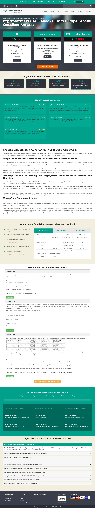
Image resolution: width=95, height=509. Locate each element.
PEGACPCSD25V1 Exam (11, 415)
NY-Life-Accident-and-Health (42, 245)
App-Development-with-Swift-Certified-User (68, 245)
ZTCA (81, 251)
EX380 (55, 235)
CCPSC (81, 240)
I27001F (55, 248)
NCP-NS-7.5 (55, 238)
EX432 (68, 235)
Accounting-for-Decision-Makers (55, 256)
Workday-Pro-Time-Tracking (42, 256)
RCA (42, 248)
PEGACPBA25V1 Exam (11, 406)
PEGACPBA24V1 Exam (11, 425)
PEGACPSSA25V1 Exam (71, 406)
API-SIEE (82, 248)
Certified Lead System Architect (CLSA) (24, 18)
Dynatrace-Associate (82, 238)
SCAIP (55, 240)
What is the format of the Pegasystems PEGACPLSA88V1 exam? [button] (20, 445)
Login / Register (8, 6)
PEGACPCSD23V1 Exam (41, 425)
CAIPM (81, 243)
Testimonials (80, 11)
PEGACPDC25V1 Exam (70, 415)
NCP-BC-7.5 (42, 238)
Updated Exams (81, 231)
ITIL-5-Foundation (42, 240)
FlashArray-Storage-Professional (69, 250)
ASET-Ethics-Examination (68, 238)
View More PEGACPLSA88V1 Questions (47, 382)
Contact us (22, 497)
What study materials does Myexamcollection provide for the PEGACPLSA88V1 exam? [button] (25, 454)
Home (45, 11)
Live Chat (19, 6)
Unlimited (58, 11)
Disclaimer (8, 501)
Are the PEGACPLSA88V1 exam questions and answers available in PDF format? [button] (24, 461)
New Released (43, 231)
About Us (52, 11)
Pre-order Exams (62, 231)
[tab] (47, 444)
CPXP (68, 240)
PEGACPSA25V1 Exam (40, 406)
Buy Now (17, 60)
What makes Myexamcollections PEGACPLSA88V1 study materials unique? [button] (23, 484)
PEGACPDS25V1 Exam (40, 415)
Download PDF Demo (47, 67)
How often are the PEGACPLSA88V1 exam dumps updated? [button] (19, 458)
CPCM (81, 246)
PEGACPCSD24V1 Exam (71, 425)
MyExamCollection (13, 11)
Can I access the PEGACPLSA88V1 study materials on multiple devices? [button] (22, 480)
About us (22, 499)
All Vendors (65, 11)
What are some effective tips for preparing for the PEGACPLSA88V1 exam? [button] (23, 465)
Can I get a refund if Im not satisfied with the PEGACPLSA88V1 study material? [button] (24, 476)
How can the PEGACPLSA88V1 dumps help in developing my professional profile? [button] (24, 472)
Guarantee (73, 11)
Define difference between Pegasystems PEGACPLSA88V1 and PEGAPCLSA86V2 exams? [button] (26, 469)
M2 (55, 243)
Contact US (88, 11)
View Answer (10, 297)
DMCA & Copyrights (25, 502)
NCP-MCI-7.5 (81, 235)
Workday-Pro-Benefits (42, 235)
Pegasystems (10, 18)
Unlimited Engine (38, 497)
